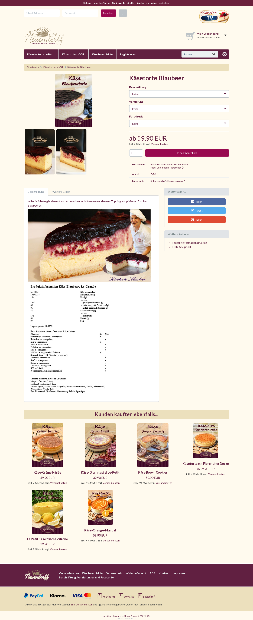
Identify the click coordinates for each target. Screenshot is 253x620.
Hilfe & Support (181, 246)
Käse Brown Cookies (153, 472)
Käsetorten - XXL (73, 54)
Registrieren (128, 54)
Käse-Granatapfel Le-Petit (100, 472)
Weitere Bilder (61, 191)
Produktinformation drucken (189, 242)
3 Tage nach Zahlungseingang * (168, 180)
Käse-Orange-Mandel (100, 530)
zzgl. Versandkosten (82, 604)
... (123, 12)
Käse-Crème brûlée (47, 472)
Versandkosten (159, 144)
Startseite (33, 67)
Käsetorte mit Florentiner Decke (206, 464)
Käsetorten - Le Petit (41, 54)
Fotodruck (136, 116)
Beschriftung (137, 87)
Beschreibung (36, 191)
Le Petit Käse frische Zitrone (47, 539)
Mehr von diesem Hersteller (167, 167)
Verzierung (136, 101)
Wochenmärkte (102, 54)
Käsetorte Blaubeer (79, 67)
